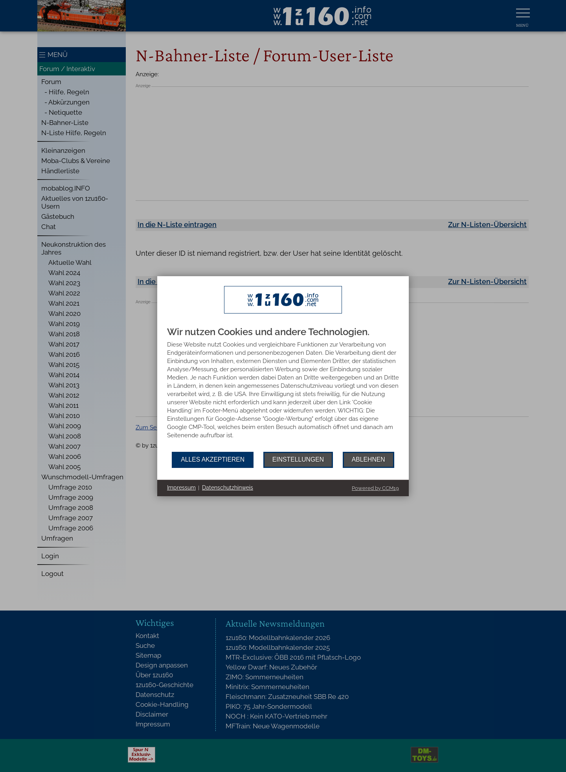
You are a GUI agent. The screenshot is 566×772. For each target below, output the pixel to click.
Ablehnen (368, 459)
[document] (283, 389)
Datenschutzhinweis (227, 487)
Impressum (181, 487)
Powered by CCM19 (375, 488)
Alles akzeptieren (212, 459)
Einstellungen (298, 459)
